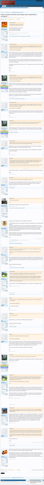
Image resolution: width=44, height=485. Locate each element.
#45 (42, 130)
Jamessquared (3, 228)
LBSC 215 (6, 233)
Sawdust (16, 98)
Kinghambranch (4, 205)
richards (2, 456)
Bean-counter (11, 36)
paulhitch (3, 109)
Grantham (6, 260)
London (7, 462)
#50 (42, 241)
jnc (9, 132)
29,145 (7, 231)
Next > (19, 19)
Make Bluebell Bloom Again (14, 240)
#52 (42, 292)
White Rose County (5, 213)
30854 (19, 243)
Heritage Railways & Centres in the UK (10, 17)
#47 (42, 174)
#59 (42, 443)
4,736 (7, 459)
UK (7, 421)
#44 (42, 117)
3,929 (7, 32)
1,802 (7, 54)
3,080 (7, 385)
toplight (20, 17)
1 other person (26, 36)
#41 (42, 34)
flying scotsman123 (16, 36)
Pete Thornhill (11, 130)
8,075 (7, 90)
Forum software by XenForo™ (9, 481)
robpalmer (10, 445)
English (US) (3, 480)
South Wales (6, 57)
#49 (42, 206)
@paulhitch (14, 94)
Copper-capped (4, 28)
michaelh (2, 278)
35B (2, 254)
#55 (42, 351)
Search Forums (4, 7)
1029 (7, 287)
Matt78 (2, 51)
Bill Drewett (20, 36)
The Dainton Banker (12, 98)
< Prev (5, 19)
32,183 (7, 257)
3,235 (7, 418)
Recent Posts (9, 7)
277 (7, 188)
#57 (42, 404)
